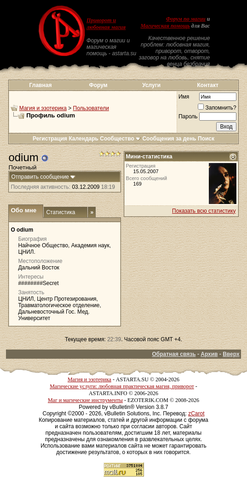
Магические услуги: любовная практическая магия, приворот (122, 386)
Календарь (83, 138)
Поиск (206, 138)
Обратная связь (173, 354)
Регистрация (50, 138)
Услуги (151, 85)
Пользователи (91, 108)
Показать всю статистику (204, 211)
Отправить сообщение (40, 177)
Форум (98, 85)
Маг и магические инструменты (85, 400)
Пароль (188, 116)
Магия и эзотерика (43, 108)
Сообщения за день (169, 138)
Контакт (207, 85)
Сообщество (120, 138)
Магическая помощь (165, 26)
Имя (183, 96)
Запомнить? (217, 108)
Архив (209, 354)
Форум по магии (186, 19)
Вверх (231, 354)
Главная (40, 85)
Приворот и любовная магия (106, 23)
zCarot (196, 413)
